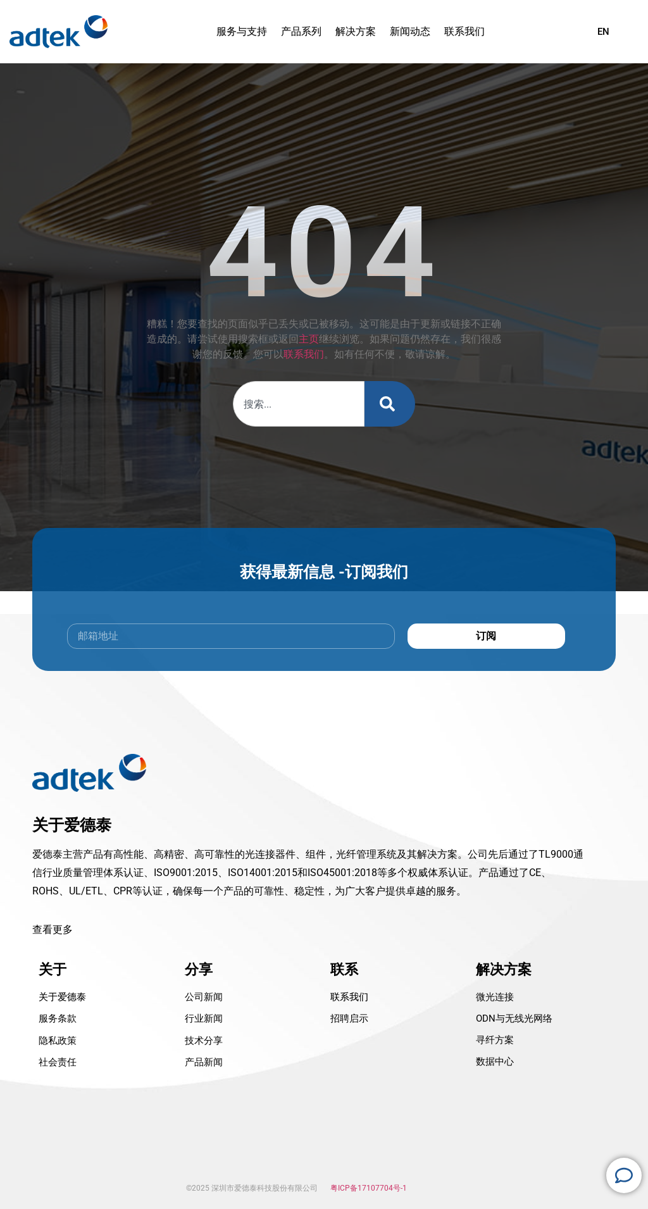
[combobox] (298, 404)
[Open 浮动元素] (624, 1175)
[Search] (389, 404)
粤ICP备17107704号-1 (368, 1188)
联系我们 (304, 354)
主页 (309, 339)
